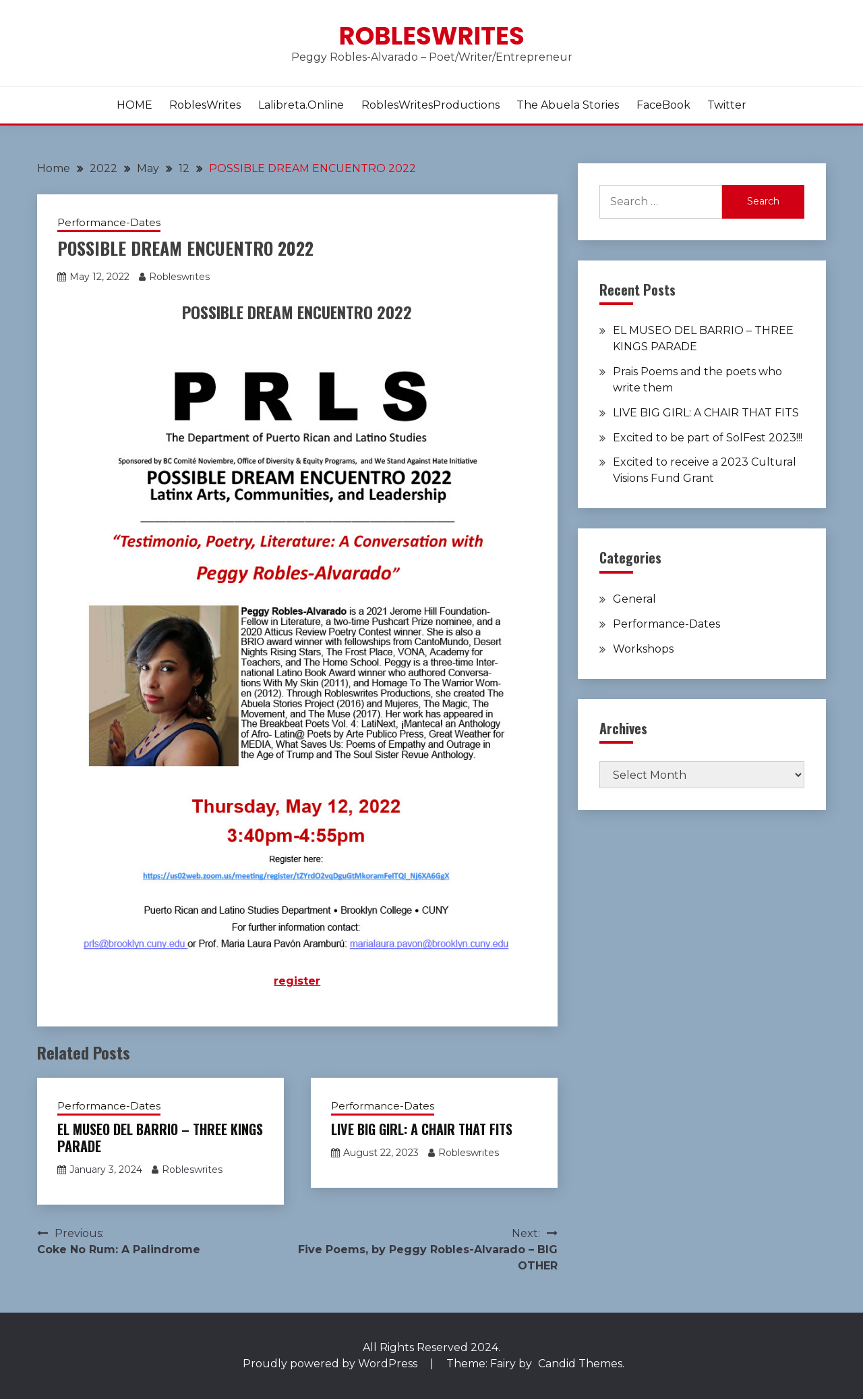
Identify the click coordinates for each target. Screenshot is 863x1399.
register (297, 981)
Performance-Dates (108, 222)
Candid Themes (580, 1363)
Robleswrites (431, 35)
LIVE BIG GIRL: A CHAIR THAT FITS (421, 1129)
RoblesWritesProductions (430, 105)
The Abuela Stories (567, 105)
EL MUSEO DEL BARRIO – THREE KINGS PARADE (160, 1137)
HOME (134, 105)
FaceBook (663, 105)
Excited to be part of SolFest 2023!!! (707, 437)
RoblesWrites (205, 105)
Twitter (726, 105)
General (634, 599)
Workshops (643, 648)
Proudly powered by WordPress (331, 1363)
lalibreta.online (301, 105)
